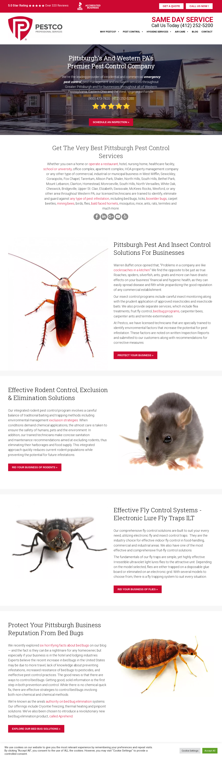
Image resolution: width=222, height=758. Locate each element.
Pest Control (133, 31)
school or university (57, 169)
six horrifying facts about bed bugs (64, 645)
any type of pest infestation (89, 198)
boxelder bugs (156, 198)
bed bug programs (166, 311)
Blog (195, 31)
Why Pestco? (110, 31)
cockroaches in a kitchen (132, 270)
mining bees (65, 203)
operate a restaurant (103, 164)
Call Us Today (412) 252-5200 (182, 25)
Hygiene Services (159, 31)
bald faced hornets (104, 203)
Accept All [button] (209, 750)
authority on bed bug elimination (69, 701)
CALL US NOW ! (199, 6)
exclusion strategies (63, 420)
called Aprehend (61, 716)
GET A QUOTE (171, 6)
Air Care (182, 31)
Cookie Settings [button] (190, 750)
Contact (206, 31)
